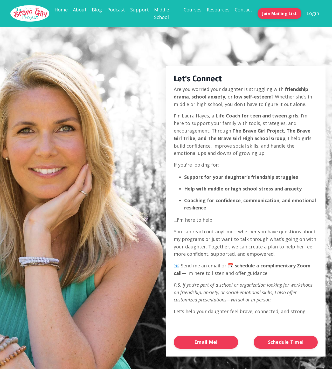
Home (61, 9)
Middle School (161, 13)
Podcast (116, 9)
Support (139, 9)
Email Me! (205, 342)
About (80, 9)
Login (313, 13)
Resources (218, 9)
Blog (97, 9)
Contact (243, 9)
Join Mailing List (279, 13)
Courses (193, 9)
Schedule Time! (286, 342)
